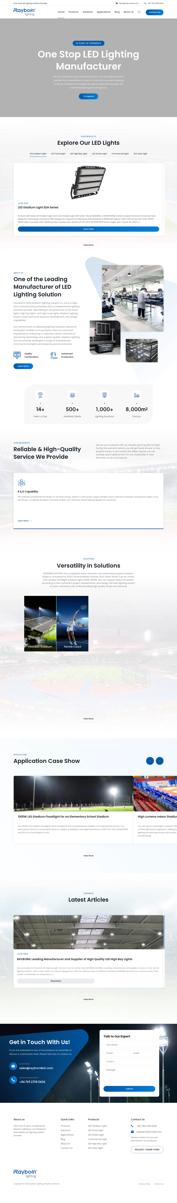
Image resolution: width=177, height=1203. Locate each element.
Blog (116, 11)
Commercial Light (120, 152)
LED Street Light (99, 152)
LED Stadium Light (38, 152)
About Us (128, 11)
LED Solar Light (140, 152)
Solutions (87, 11)
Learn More (23, 371)
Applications (103, 11)
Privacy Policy (144, 1196)
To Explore (88, 97)
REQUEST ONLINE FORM (147, 1161)
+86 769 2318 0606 (155, 2)
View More (88, 246)
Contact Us (153, 11)
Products (73, 11)
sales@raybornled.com (129, 2)
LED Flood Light (58, 152)
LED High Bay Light (78, 152)
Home (60, 11)
